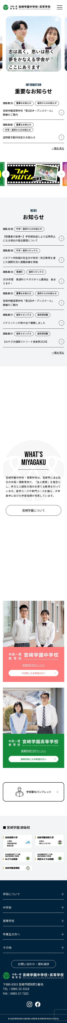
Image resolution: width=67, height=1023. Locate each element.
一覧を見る (58, 148)
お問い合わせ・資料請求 (33, 964)
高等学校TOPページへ (33, 751)
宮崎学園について (33, 510)
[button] (6, 174)
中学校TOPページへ (33, 665)
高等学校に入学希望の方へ (33, 759)
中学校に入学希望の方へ (33, 673)
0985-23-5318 (20, 989)
